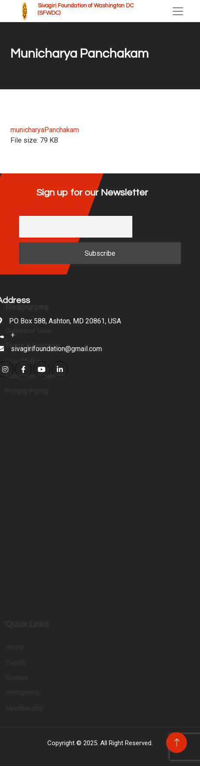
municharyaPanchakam (44, 130)
